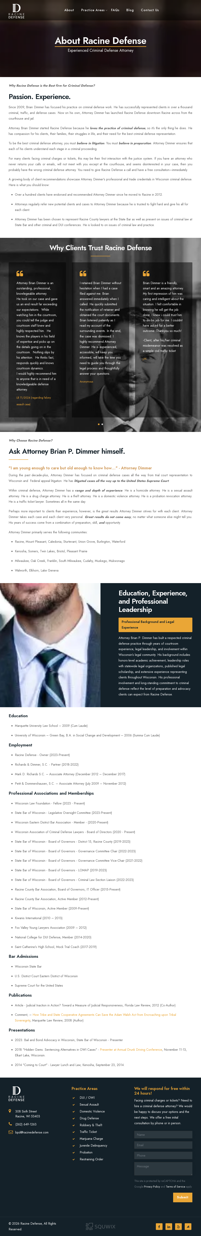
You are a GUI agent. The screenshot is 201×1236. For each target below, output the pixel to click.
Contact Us (150, 9)
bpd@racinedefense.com (31, 1132)
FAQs (115, 9)
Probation (86, 1152)
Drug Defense (89, 1118)
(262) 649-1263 (26, 1124)
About (69, 9)
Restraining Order (91, 1159)
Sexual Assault (89, 1104)
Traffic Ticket (88, 1132)
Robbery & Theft (91, 1125)
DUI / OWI (87, 1097)
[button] (99, 424)
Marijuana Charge (91, 1138)
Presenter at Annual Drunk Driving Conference (131, 1049)
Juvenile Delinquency (93, 1145)
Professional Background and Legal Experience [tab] (148, 625)
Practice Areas (93, 9)
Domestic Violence (92, 1111)
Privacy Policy (152, 1187)
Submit (182, 1197)
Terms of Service (175, 1187)
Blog (130, 9)
